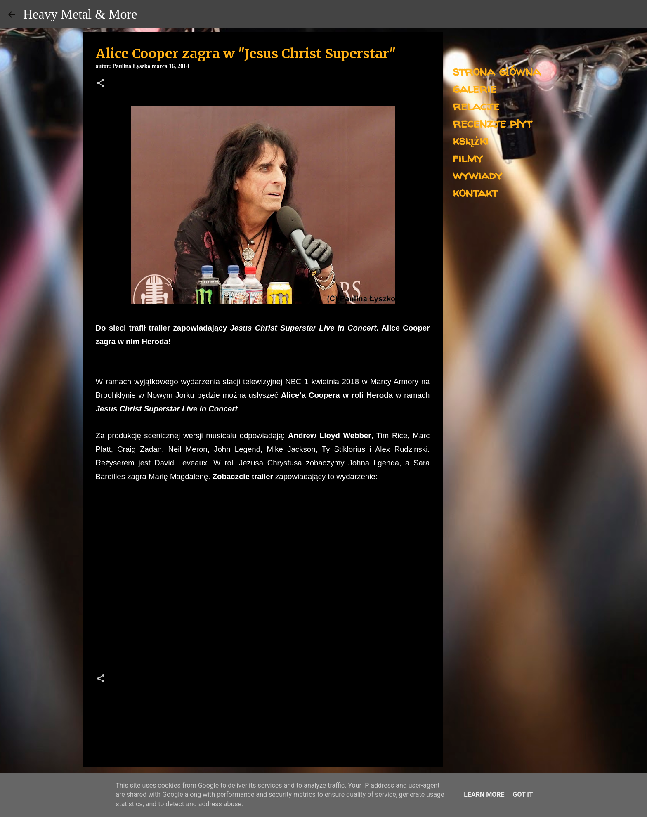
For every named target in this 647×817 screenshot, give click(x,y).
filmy (468, 157)
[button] (101, 84)
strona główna (497, 70)
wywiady (477, 174)
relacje (476, 105)
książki (471, 140)
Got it (522, 794)
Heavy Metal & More (80, 14)
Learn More (484, 794)
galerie (474, 88)
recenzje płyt (492, 122)
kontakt (475, 192)
